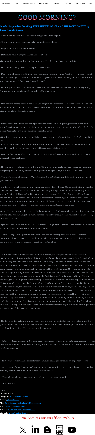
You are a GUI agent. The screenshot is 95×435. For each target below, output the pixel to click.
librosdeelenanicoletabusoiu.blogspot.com (23, 403)
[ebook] (59, 430)
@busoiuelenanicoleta (19, 396)
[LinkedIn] (35, 430)
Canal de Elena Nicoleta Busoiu (21, 409)
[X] (23, 430)
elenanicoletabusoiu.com (15, 406)
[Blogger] (47, 430)
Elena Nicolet (14, 412)
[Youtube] (72, 430)
